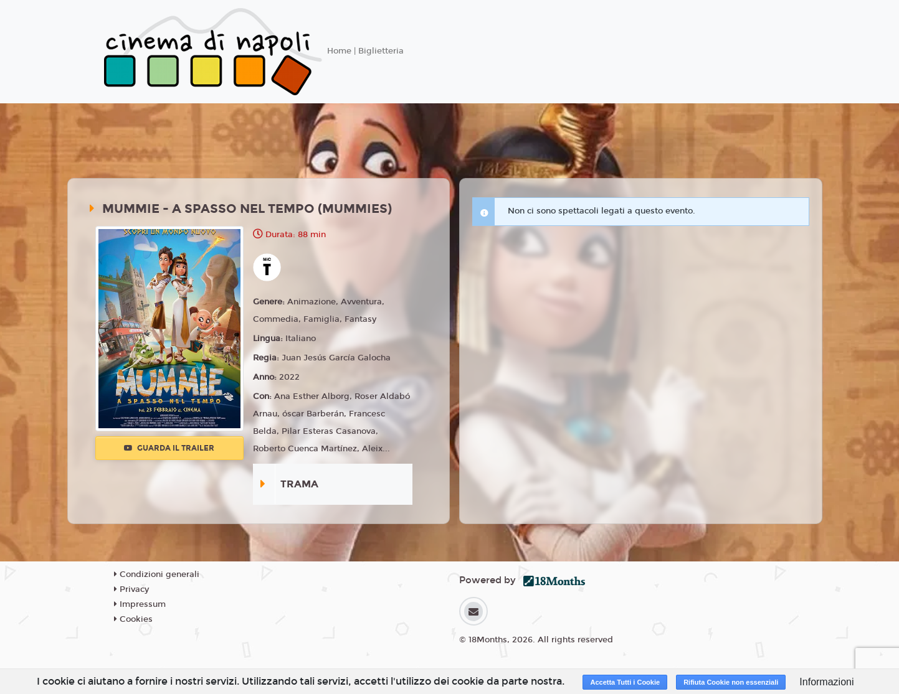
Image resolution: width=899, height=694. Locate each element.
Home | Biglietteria (365, 51)
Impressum (140, 604)
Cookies (133, 619)
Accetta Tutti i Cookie (625, 682)
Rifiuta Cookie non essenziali (730, 682)
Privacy (131, 589)
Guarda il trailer (169, 448)
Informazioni (826, 682)
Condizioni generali (156, 574)
